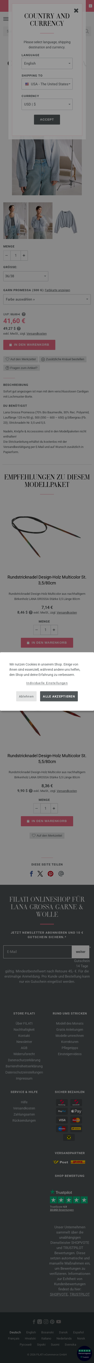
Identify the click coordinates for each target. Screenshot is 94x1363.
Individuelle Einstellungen (47, 683)
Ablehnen (26, 696)
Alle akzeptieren (59, 696)
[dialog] (47, 681)
